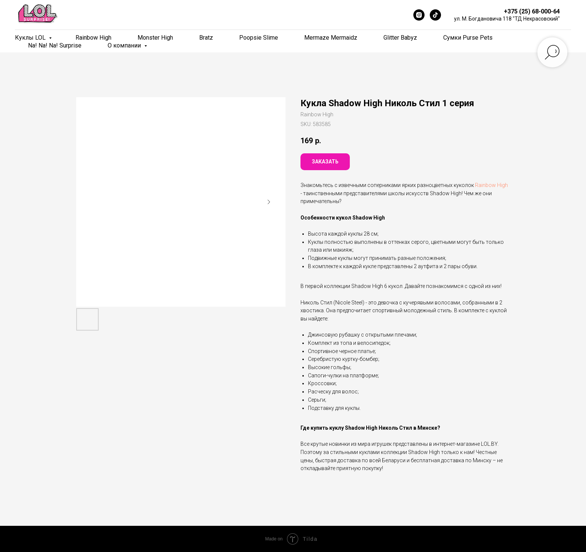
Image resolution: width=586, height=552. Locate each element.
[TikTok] (435, 15)
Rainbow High (93, 37)
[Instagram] (419, 15)
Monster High (155, 37)
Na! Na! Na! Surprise (54, 45)
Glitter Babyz (400, 37)
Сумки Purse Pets (468, 37)
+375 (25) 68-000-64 (532, 11)
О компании (125, 45)
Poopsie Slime (258, 37)
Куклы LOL (31, 37)
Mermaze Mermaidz (330, 37)
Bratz (206, 37)
